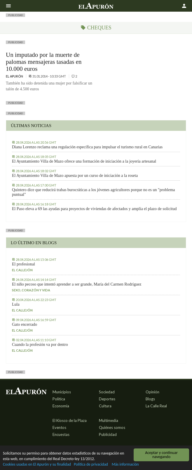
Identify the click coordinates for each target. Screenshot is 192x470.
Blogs (150, 399)
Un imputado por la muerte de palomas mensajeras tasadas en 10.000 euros (44, 61)
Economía (61, 406)
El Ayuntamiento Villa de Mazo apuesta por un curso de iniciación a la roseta (75, 175)
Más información (125, 464)
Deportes (107, 399)
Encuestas (61, 434)
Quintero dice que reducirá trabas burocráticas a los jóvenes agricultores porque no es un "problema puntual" (93, 192)
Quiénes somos (112, 427)
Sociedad (107, 392)
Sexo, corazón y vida (31, 290)
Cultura (105, 406)
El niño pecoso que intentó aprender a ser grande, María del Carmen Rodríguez (77, 284)
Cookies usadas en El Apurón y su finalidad (37, 464)
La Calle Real (156, 406)
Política (59, 399)
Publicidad (108, 434)
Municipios (62, 392)
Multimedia (108, 420)
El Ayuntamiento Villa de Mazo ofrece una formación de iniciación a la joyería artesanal (84, 161)
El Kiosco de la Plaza (70, 420)
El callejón (22, 270)
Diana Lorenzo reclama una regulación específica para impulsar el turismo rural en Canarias (87, 147)
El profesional (23, 264)
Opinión (152, 392)
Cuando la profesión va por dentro (40, 344)
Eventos (59, 427)
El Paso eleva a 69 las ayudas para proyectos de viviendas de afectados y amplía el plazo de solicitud (94, 209)
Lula (16, 304)
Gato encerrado (24, 324)
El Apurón (15, 76)
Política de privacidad (91, 464)
